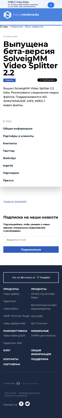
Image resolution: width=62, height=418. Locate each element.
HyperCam (9, 301)
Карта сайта (10, 393)
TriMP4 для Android (43, 335)
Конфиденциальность (29, 393)
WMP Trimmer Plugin (16, 316)
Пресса (8, 180)
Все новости (34, 26)
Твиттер (9, 150)
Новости (17, 26)
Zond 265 (36, 316)
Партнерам (11, 173)
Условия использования (15, 395)
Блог (7, 350)
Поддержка (40, 359)
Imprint (8, 165)
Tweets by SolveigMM (15, 201)
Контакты (10, 143)
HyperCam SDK (12, 343)
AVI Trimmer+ (39, 323)
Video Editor (10, 308)
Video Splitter (11, 293)
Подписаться (31, 249)
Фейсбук (9, 158)
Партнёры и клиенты (18, 136)
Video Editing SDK (14, 335)
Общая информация (17, 128)
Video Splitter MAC (14, 323)
